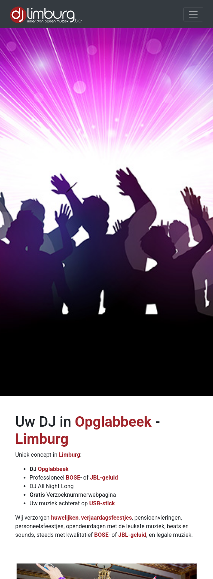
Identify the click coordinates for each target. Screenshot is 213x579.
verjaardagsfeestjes (106, 517)
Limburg (42, 439)
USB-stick (102, 503)
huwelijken (64, 517)
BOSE (73, 477)
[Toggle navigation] (193, 14)
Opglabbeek (113, 421)
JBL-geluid (104, 477)
